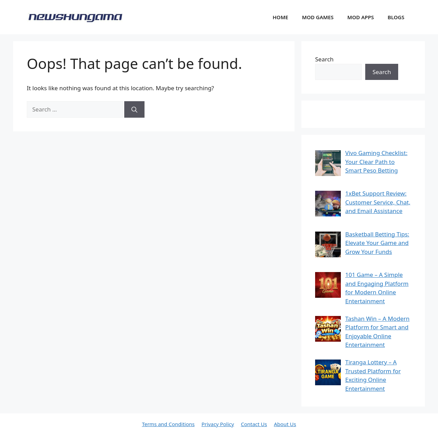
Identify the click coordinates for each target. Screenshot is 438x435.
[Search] (134, 109)
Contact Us (254, 424)
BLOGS (396, 17)
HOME (280, 17)
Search (324, 59)
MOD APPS (360, 17)
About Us (285, 424)
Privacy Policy (217, 424)
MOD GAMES (318, 17)
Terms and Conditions (168, 424)
